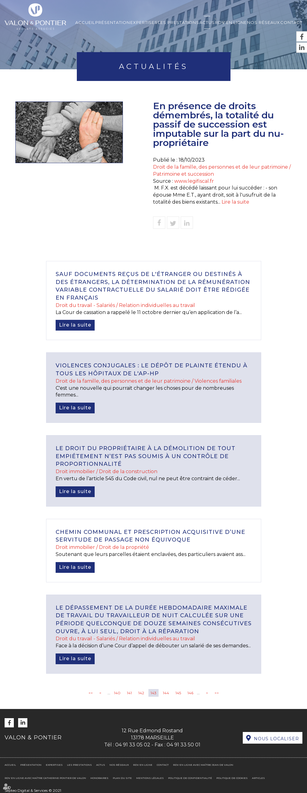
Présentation (112, 22)
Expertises (144, 22)
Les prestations (178, 22)
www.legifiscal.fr (194, 181)
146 (190, 693)
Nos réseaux (263, 22)
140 (117, 693)
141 (129, 693)
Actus (207, 22)
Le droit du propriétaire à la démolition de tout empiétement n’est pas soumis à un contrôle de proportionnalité (145, 456)
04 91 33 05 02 (132, 745)
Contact (291, 22)
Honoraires (99, 778)
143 (153, 693)
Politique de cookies (232, 778)
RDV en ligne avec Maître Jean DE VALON (203, 764)
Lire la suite (235, 202)
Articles (258, 778)
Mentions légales (150, 778)
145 (178, 693)
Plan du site (122, 778)
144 (166, 693)
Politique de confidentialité (190, 778)
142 (141, 693)
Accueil (85, 22)
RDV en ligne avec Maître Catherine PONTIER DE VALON (45, 778)
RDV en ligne (231, 22)
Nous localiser (276, 738)
